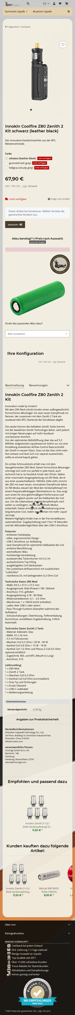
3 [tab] (37, 110)
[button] (31, 3)
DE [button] (44, 3)
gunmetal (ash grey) (28, 163)
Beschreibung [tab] (14, 385)
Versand (32, 186)
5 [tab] (44, 110)
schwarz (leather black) (30, 158)
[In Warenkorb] (7, 36)
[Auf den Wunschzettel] (63, 44)
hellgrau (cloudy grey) (29, 167)
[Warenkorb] (66, 3)
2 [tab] (34, 110)
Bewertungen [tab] (38, 385)
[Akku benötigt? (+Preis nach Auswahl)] (37, 333)
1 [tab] (31, 110)
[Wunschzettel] (60, 3)
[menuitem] (16, 11)
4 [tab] (41, 110)
